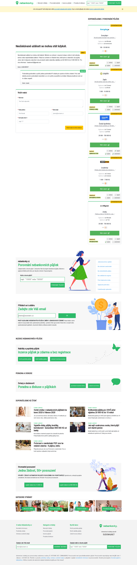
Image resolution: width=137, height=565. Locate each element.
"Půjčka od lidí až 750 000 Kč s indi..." (105, 214)
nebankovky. (27, 3)
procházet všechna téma (78, 386)
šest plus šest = (22, 118)
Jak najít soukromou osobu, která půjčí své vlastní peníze (103, 426)
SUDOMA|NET (109, 534)
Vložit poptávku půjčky (76, 528)
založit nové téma (94, 386)
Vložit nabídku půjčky (75, 531)
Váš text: (20, 98)
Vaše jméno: (21, 110)
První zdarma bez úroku (104, 280)
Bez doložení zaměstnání (105, 266)
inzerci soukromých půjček (97, 9)
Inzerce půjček (47, 534)
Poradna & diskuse (48, 536)
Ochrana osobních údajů (22, 534)
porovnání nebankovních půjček (62, 9)
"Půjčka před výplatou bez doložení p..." (104, 170)
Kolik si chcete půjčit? (26, 275)
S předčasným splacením (104, 289)
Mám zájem (104, 57)
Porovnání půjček (47, 531)
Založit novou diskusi (76, 534)
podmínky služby (45, 558)
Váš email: (55, 110)
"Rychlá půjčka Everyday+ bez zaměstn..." (105, 38)
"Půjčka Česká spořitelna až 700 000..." (104, 126)
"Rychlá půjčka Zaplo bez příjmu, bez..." (104, 82)
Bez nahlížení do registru (104, 275)
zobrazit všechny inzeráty (58, 359)
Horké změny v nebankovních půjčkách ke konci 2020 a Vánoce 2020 (50, 411)
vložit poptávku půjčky (25, 359)
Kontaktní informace (21, 528)
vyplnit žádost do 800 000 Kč (68, 485)
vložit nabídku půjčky (41, 359)
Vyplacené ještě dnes (103, 285)
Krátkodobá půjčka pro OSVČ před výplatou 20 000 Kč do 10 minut (101, 411)
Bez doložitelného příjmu (104, 271)
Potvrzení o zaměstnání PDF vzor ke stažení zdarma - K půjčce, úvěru (48, 444)
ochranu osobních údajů (57, 558)
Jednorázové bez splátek (105, 262)
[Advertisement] (73, 29)
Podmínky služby (20, 531)
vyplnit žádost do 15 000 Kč (34, 485)
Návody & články (47, 528)
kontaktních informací (82, 558)
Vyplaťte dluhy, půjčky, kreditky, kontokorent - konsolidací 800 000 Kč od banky (50, 428)
